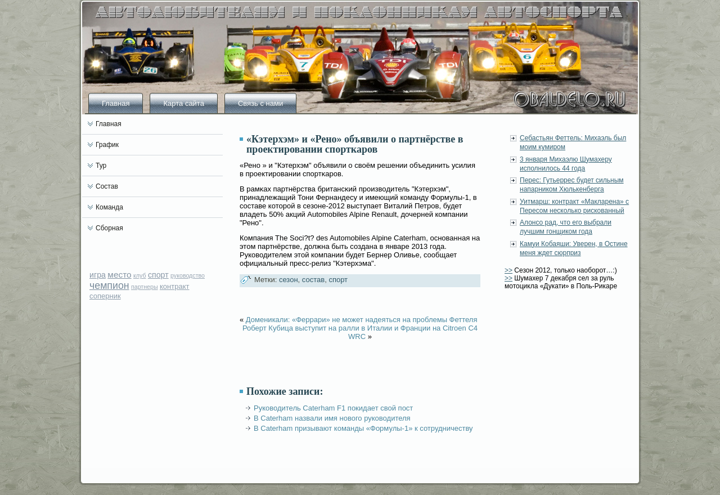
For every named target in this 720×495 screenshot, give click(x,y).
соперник (105, 296)
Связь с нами (260, 103)
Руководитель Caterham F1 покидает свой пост (333, 408)
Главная (115, 103)
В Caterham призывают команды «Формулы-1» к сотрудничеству (363, 428)
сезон (288, 279)
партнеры (144, 286)
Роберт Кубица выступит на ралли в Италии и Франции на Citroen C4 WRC (360, 332)
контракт (175, 286)
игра (97, 274)
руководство (187, 275)
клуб (139, 275)
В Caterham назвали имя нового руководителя (332, 418)
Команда (109, 207)
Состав (107, 186)
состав (313, 279)
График (107, 145)
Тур (101, 166)
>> (508, 270)
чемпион (109, 285)
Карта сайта (183, 103)
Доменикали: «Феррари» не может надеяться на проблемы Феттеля (362, 319)
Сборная (109, 228)
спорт (158, 274)
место (119, 274)
